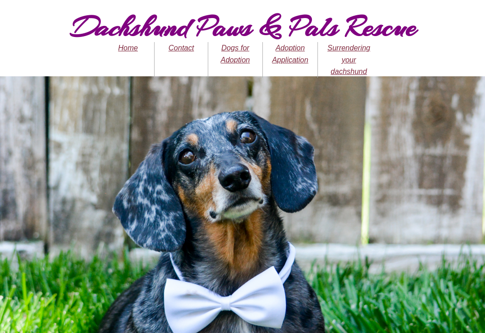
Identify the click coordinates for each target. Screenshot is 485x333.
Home (128, 48)
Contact (181, 48)
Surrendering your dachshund (348, 59)
